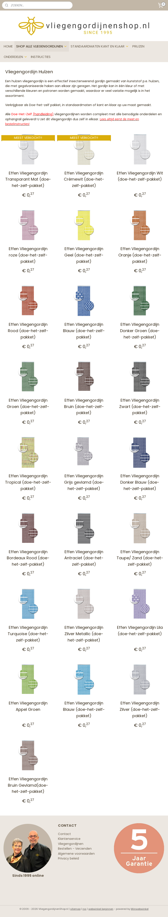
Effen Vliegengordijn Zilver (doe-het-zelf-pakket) (140, 709)
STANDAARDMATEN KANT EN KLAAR (100, 46)
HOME (8, 46)
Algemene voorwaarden (76, 853)
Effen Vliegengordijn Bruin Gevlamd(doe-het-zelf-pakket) (28, 785)
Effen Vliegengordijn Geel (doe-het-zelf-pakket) (83, 255)
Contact (64, 834)
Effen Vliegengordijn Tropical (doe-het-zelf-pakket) (28, 482)
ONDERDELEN (15, 56)
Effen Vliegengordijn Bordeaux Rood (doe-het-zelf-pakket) (28, 558)
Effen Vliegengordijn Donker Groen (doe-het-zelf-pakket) (140, 331)
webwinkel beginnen (100, 909)
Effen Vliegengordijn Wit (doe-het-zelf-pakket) (140, 176)
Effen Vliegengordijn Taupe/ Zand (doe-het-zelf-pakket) (140, 558)
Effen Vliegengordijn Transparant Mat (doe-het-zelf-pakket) (28, 179)
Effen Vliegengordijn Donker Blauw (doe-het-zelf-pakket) (139, 482)
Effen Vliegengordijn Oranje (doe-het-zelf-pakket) (139, 255)
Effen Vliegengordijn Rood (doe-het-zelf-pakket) (28, 331)
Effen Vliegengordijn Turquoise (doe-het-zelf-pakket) (28, 634)
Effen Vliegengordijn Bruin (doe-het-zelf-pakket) (84, 406)
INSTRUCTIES (41, 56)
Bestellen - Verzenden (75, 848)
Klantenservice (69, 839)
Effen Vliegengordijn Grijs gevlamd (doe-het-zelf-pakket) (84, 482)
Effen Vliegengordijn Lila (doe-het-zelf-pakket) (140, 630)
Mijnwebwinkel (140, 909)
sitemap (75, 909)
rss (84, 909)
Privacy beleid (68, 858)
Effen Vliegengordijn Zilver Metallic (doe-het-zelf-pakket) (84, 634)
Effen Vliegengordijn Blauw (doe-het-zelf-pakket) (84, 331)
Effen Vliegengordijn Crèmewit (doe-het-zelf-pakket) (84, 179)
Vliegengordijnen (70, 844)
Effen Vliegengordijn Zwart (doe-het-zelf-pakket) (140, 406)
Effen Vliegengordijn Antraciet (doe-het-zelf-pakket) (83, 558)
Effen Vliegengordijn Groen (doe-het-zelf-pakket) (28, 406)
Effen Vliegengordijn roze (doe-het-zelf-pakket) (28, 255)
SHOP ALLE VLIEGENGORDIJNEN (41, 46)
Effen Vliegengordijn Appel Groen (28, 706)
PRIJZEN (138, 46)
